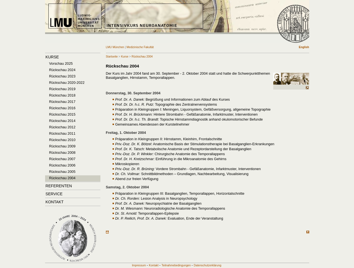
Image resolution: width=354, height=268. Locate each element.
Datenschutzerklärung (208, 265)
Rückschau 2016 (62, 108)
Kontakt (55, 202)
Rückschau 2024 (62, 70)
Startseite (112, 56)
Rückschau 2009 (62, 146)
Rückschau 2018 (62, 95)
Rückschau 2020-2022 (67, 82)
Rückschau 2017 (62, 102)
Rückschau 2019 (62, 89)
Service (54, 194)
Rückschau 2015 (62, 114)
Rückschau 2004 (62, 178)
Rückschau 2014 (62, 121)
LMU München (115, 47)
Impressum (139, 265)
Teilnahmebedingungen (176, 265)
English (304, 47)
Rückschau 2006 (62, 165)
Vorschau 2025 (61, 63)
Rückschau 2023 (62, 76)
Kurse (52, 57)
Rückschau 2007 (62, 159)
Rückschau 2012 (62, 127)
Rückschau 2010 (62, 140)
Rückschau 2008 (62, 152)
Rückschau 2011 (62, 133)
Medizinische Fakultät (139, 47)
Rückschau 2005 (62, 172)
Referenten (59, 186)
